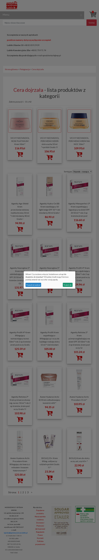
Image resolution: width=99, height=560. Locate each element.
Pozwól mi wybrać (33, 285)
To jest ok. (67, 285)
